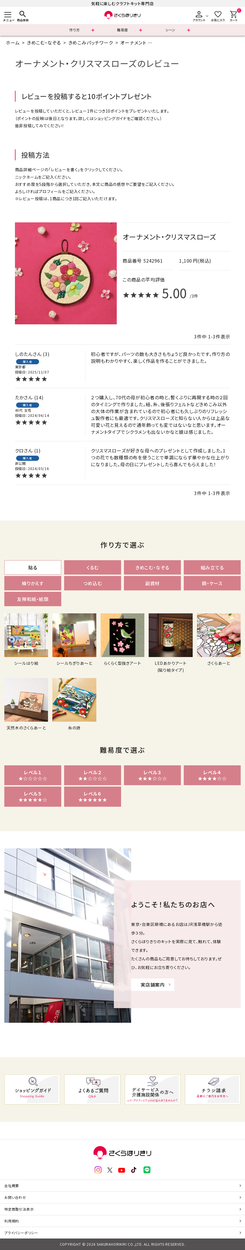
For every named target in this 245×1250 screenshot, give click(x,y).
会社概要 (11, 1185)
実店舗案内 (153, 984)
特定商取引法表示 (19, 1209)
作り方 (74, 29)
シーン (170, 29)
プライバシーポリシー (21, 1232)
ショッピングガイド (110, 118)
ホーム (13, 42)
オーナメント (133, 42)
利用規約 (11, 1220)
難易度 (122, 29)
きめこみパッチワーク (90, 42)
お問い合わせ (15, 1197)
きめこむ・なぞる (44, 42)
